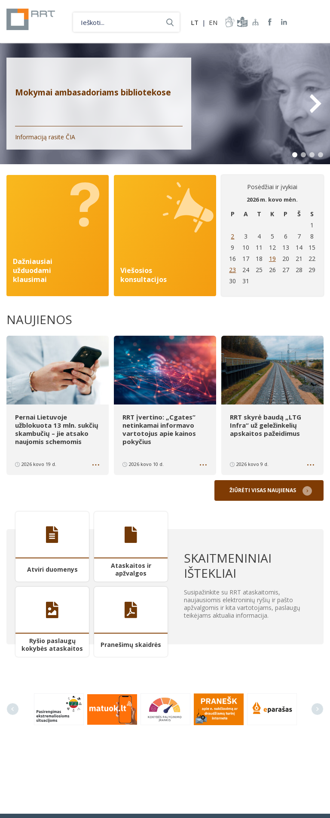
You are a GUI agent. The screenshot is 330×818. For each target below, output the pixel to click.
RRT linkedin (284, 22)
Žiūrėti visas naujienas (264, 488)
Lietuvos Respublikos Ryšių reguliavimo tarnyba (35, 21)
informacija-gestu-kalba (229, 22)
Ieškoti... (170, 22)
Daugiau (96, 465)
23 (232, 270)
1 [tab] (294, 154)
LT (195, 22)
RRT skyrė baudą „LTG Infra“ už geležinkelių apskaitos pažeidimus (265, 425)
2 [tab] (303, 154)
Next (315, 103)
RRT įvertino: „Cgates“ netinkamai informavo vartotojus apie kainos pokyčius (159, 428)
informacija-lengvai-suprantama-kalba (241, 22)
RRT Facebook (270, 22)
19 (272, 258)
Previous (12, 707)
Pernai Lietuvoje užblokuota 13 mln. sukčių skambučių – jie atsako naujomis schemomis (56, 428)
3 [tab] (312, 154)
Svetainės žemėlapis (255, 22)
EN (213, 22)
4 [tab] (320, 154)
